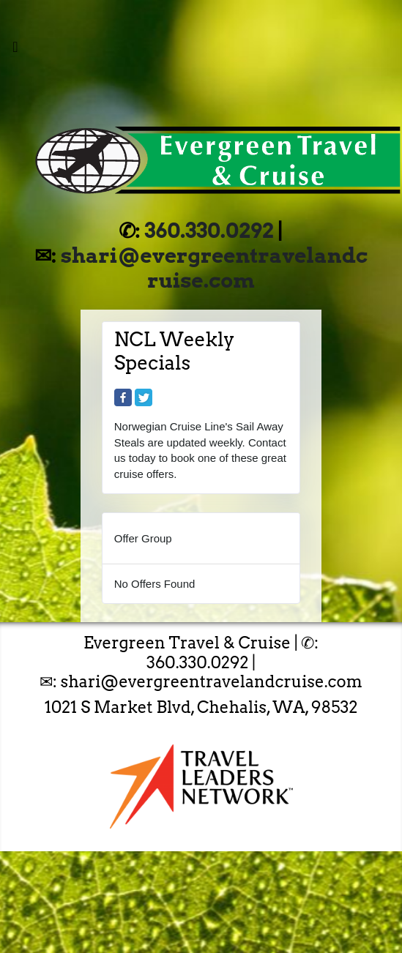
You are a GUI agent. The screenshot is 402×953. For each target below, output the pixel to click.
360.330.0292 (209, 230)
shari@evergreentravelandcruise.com (214, 268)
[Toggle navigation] (15, 50)
